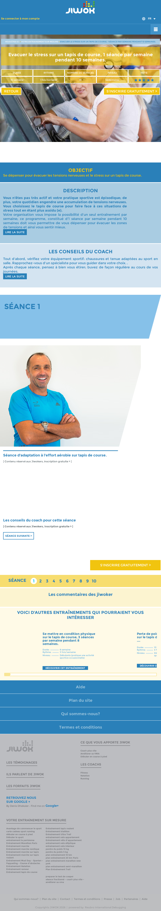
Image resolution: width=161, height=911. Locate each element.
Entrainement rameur (17, 869)
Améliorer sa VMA (89, 753)
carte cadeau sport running (20, 831)
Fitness (84, 772)
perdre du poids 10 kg (57, 849)
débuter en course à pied (19, 834)
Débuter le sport (14, 837)
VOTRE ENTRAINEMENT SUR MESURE (39, 41)
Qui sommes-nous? (80, 713)
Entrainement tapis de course (21, 872)
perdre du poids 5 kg (57, 852)
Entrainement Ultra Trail (58, 834)
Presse (108, 899)
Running (84, 778)
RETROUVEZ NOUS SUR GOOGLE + (21, 800)
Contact (65, 899)
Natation (85, 775)
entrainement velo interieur (60, 846)
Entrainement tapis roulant (60, 828)
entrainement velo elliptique (60, 843)
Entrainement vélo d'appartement (64, 840)
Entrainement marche (17, 846)
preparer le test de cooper (59, 876)
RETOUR (11, 91)
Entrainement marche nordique (22, 849)
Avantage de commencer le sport (24, 828)
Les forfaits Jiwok (23, 786)
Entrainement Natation (18, 866)
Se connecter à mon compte (20, 18)
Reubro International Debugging (105, 907)
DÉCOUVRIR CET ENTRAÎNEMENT (65, 668)
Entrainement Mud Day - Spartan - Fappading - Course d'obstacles (24, 862)
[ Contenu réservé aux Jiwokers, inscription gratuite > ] (37, 461)
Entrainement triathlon (57, 831)
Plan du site (80, 700)
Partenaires (131, 899)
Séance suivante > (18, 535)
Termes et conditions (80, 727)
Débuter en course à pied (93, 756)
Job (118, 899)
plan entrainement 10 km (59, 855)
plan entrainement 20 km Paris (62, 857)
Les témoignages (21, 762)
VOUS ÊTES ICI (12, 41)
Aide (80, 687)
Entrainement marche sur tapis (22, 852)
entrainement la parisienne (20, 840)
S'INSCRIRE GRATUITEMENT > (131, 91)
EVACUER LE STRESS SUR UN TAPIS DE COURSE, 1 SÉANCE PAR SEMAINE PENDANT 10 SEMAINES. (108, 41)
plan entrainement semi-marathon (64, 866)
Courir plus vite (88, 750)
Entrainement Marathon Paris (21, 843)
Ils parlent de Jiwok (25, 774)
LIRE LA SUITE (15, 232)
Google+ (52, 806)
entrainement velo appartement (62, 837)
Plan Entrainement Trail (58, 869)
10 (94, 581)
